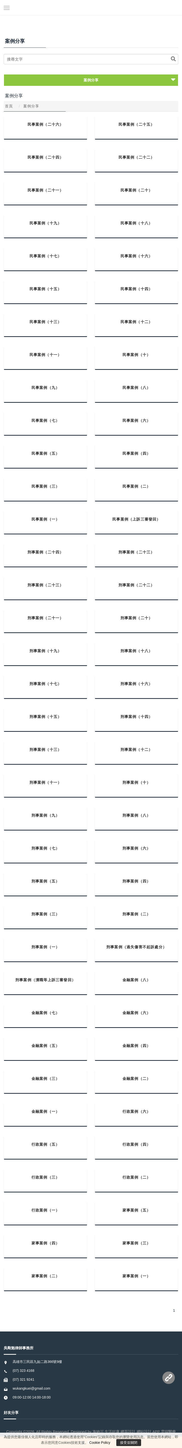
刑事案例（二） (136, 914)
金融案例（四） (136, 1046)
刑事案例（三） (45, 914)
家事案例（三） (136, 1243)
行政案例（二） (136, 1177)
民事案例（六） (136, 420)
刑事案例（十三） (46, 749)
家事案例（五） (136, 1210)
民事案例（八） (136, 387)
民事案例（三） (45, 486)
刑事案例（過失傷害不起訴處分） (136, 947)
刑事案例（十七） (46, 684)
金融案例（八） (136, 980)
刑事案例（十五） (46, 716)
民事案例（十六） (137, 256)
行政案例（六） (136, 1111)
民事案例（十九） (46, 223)
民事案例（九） (45, 387)
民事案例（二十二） (137, 157)
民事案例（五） (45, 453)
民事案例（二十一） (46, 190)
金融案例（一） (45, 1111)
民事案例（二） (136, 486)
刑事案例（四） (136, 881)
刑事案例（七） (45, 848)
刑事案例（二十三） (137, 552)
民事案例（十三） (46, 322)
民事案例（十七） (46, 256)
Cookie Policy (99, 1443)
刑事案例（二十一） (46, 618)
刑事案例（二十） (137, 618)
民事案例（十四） (137, 289)
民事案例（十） (136, 355)
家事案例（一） (136, 1276)
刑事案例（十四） (137, 716)
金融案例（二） (136, 1078)
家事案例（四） (45, 1243)
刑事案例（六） (136, 848)
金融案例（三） (45, 1078)
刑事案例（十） (136, 782)
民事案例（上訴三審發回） (136, 519)
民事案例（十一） (46, 355)
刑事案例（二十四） (46, 552)
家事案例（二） (45, 1276)
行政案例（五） (45, 1144)
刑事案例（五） (45, 881)
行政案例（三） (45, 1177)
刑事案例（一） (45, 947)
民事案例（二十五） (137, 124)
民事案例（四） (136, 453)
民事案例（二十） (137, 190)
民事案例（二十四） (46, 157)
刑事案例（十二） (137, 749)
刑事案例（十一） (46, 782)
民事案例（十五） (46, 289)
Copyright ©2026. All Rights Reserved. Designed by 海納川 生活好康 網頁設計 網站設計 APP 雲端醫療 (91, 1431)
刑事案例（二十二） (137, 585)
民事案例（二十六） (46, 124)
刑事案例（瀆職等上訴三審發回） (45, 980)
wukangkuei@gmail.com (31, 1388)
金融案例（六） (136, 1013)
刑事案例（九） (45, 815)
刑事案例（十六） (137, 684)
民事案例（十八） (137, 223)
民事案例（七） (45, 420)
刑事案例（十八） (137, 651)
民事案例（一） (45, 519)
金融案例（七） (45, 1013)
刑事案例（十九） (46, 651)
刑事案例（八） (136, 815)
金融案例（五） (45, 1046)
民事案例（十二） (137, 322)
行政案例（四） (136, 1144)
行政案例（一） (45, 1210)
